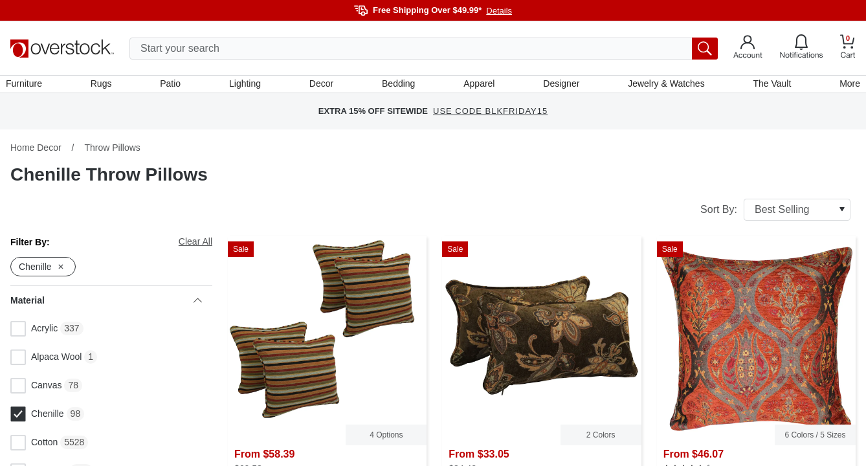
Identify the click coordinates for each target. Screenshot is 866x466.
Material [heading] (106, 305)
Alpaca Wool (46, 362)
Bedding (398, 86)
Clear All (195, 246)
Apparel (478, 86)
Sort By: (775, 214)
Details (499, 11)
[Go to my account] (747, 48)
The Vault (768, 86)
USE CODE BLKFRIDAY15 (490, 116)
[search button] (705, 49)
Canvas (35, 390)
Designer (559, 86)
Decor (322, 86)
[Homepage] (62, 48)
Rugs (104, 86)
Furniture (28, 86)
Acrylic (34, 333)
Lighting (247, 86)
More (845, 86)
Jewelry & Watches (663, 86)
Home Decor (35, 152)
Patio (173, 86)
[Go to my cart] (848, 48)
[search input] (423, 49)
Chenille (37, 419)
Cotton (34, 447)
